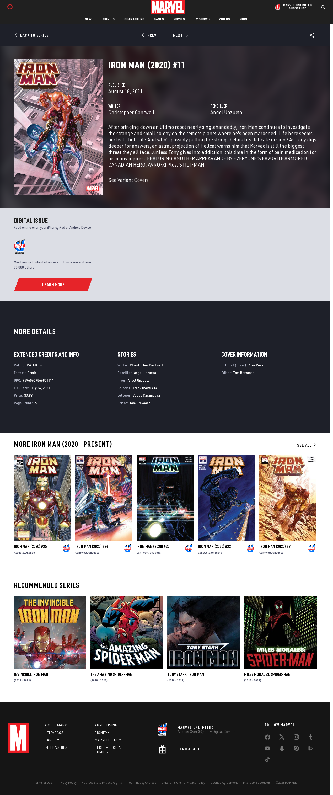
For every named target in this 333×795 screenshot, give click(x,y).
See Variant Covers (128, 180)
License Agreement (224, 783)
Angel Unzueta (226, 112)
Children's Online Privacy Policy (183, 783)
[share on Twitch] (310, 749)
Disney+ (102, 732)
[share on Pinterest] (296, 749)
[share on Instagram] (296, 738)
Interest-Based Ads (257, 783)
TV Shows (202, 19)
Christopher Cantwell (131, 112)
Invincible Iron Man (31, 674)
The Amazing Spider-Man (111, 674)
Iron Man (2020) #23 (153, 546)
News (89, 19)
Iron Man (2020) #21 (275, 546)
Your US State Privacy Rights (102, 783)
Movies (179, 19)
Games (159, 19)
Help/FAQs (54, 732)
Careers (53, 740)
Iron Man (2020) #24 (91, 546)
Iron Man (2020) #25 (30, 546)
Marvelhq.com (108, 740)
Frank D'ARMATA (145, 388)
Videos (224, 19)
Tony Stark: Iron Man (185, 674)
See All (306, 445)
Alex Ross (256, 365)
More (244, 19)
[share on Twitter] (281, 738)
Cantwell (81, 552)
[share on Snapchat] (281, 749)
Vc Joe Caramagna (146, 395)
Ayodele (19, 552)
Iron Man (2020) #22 (214, 546)
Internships (56, 747)
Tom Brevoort (139, 403)
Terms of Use (43, 783)
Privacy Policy (67, 783)
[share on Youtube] (267, 749)
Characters (134, 19)
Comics (109, 19)
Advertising (106, 725)
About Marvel (58, 725)
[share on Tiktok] (267, 760)
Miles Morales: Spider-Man (267, 674)
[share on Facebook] (267, 738)
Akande (30, 552)
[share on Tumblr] (310, 738)
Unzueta (93, 552)
